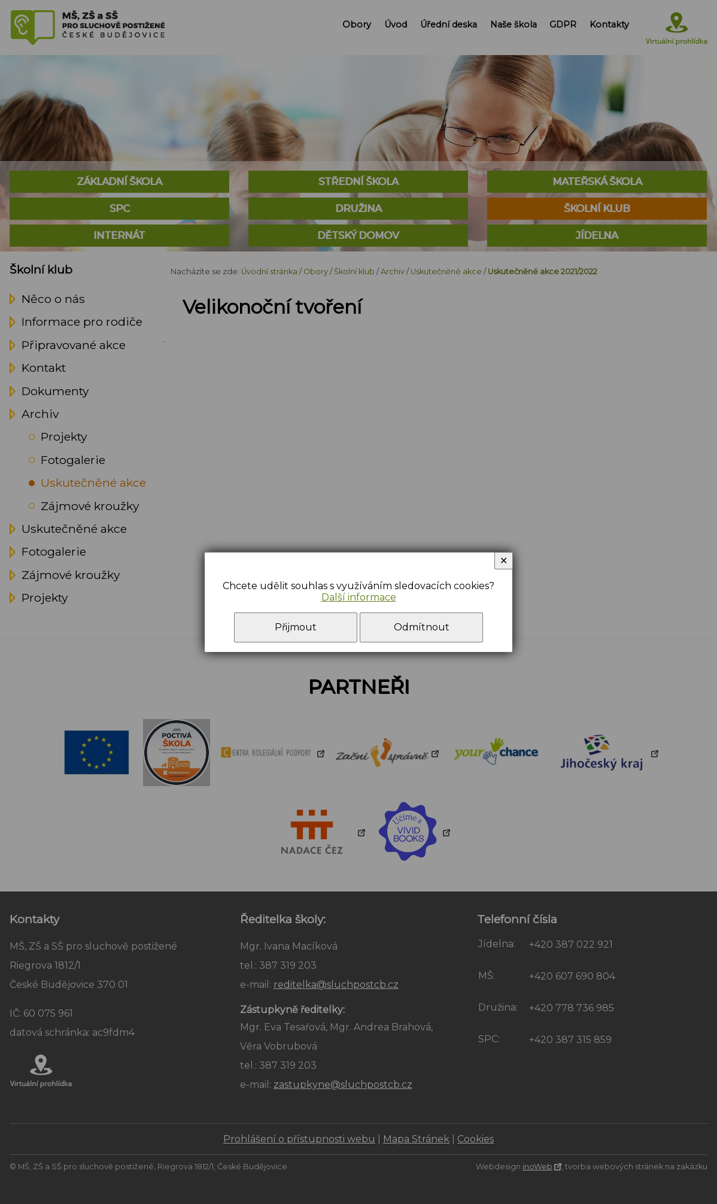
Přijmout (296, 627)
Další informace (358, 597)
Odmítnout (421, 627)
